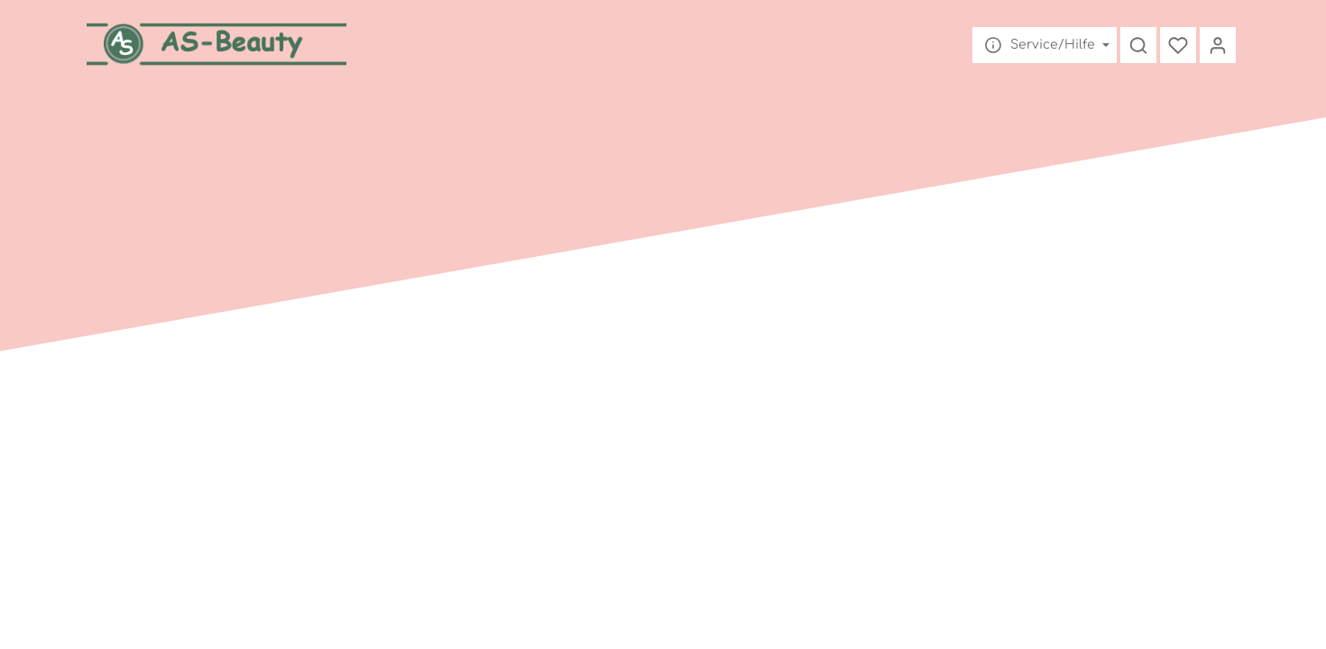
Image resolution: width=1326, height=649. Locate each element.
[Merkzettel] (1178, 45)
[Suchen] (1138, 45)
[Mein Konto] (1218, 45)
